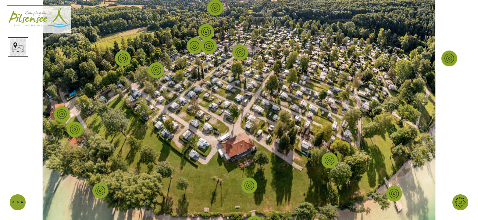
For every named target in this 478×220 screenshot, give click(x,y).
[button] (18, 202)
